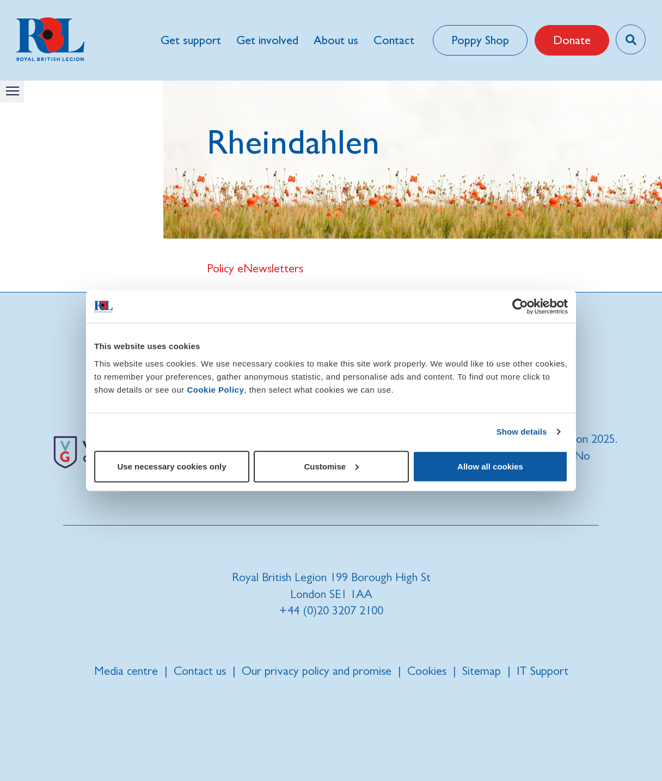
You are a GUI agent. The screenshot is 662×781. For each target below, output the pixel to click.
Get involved (267, 40)
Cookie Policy (215, 389)
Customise (331, 466)
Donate (572, 40)
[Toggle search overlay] (631, 39)
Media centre (126, 671)
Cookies (426, 671)
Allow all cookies (490, 466)
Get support (191, 40)
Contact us (200, 671)
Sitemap (481, 671)
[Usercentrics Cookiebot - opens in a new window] (520, 306)
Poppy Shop (480, 40)
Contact (393, 40)
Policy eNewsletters (255, 268)
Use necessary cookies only (171, 466)
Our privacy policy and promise (316, 671)
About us (336, 40)
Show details (522, 431)
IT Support (542, 671)
